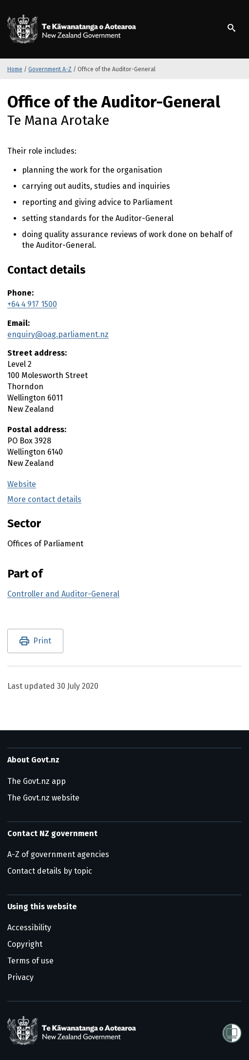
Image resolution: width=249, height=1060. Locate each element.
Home (14, 69)
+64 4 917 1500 (32, 304)
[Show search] (231, 28)
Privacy (20, 977)
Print (42, 640)
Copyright (24, 944)
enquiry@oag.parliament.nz (58, 334)
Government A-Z (50, 69)
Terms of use (30, 960)
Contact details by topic (49, 871)
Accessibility (29, 927)
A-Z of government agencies (58, 854)
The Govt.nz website (43, 797)
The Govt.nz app (36, 781)
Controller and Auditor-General (63, 594)
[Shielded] (232, 1030)
